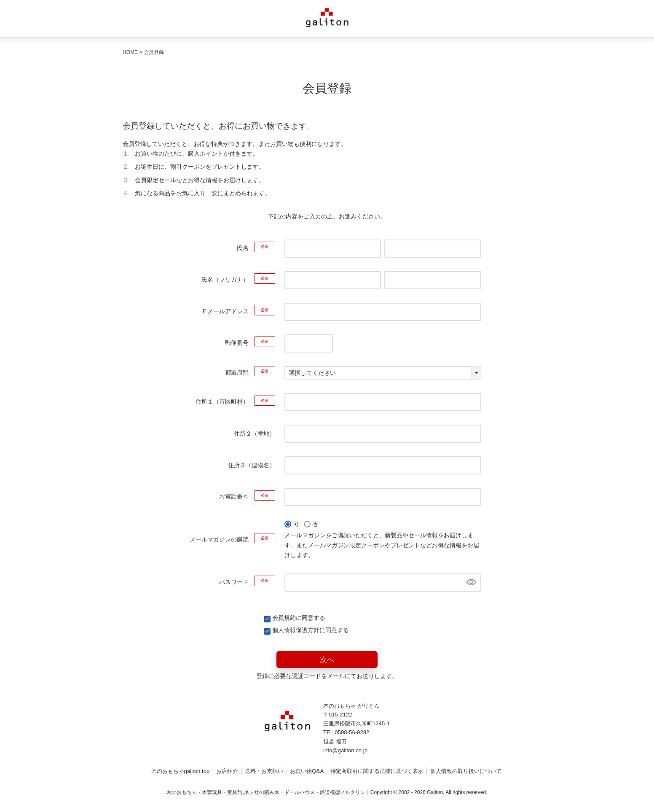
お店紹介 (227, 771)
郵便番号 (250, 342)
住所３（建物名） (251, 465)
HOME (130, 52)
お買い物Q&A (307, 771)
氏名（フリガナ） (238, 279)
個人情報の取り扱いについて (465, 771)
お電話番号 (247, 496)
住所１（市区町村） (235, 401)
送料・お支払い (264, 771)
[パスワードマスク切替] (470, 582)
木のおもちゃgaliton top (180, 771)
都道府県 (250, 372)
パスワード (247, 582)
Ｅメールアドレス (238, 311)
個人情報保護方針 (295, 630)
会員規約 (284, 617)
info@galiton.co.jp (345, 750)
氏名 (256, 248)
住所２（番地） (254, 433)
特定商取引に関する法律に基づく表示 (376, 771)
